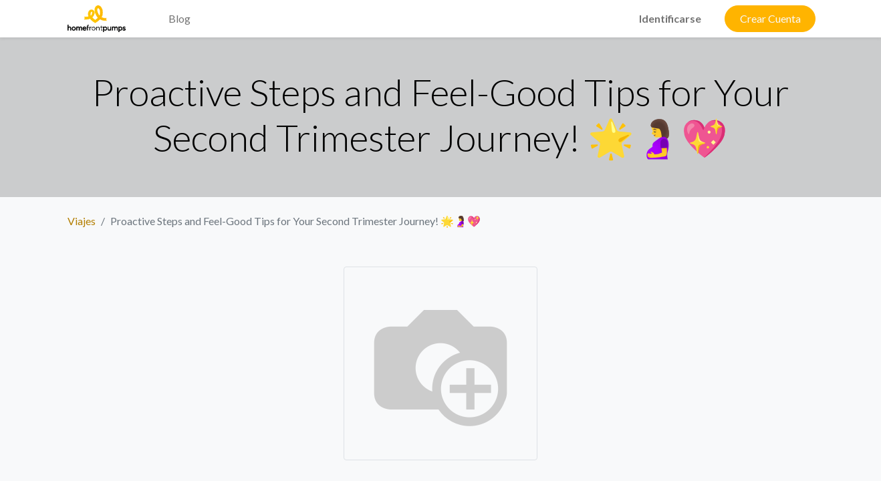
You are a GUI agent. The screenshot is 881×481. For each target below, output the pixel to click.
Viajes (82, 220)
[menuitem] (147, 10)
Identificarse (670, 18)
